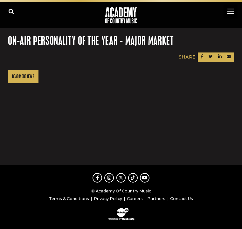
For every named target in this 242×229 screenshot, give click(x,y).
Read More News (23, 76)
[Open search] (11, 11)
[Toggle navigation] (230, 11)
